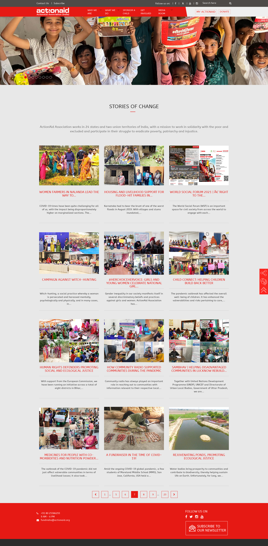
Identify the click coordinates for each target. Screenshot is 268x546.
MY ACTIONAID (206, 11)
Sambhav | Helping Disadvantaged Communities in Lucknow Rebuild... (199, 369)
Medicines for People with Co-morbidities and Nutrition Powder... (69, 456)
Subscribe (59, 3)
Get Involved (146, 12)
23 (165, 494)
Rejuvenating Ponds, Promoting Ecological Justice (199, 456)
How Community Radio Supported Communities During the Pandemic (134, 369)
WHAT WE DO (110, 12)
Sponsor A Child (129, 12)
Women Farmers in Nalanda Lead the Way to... (69, 193)
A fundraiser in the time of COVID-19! (134, 456)
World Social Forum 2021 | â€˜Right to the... (199, 193)
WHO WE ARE (92, 12)
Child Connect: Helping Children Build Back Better (199, 281)
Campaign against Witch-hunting (69, 280)
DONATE (224, 11)
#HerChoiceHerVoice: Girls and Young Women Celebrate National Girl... (134, 283)
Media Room (161, 12)
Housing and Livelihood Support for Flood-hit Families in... (134, 193)
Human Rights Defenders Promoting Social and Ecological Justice (69, 369)
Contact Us (43, 3)
